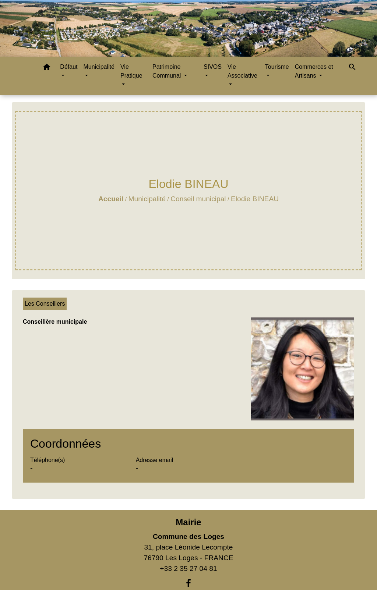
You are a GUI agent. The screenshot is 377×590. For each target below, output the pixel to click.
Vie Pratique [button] (131, 71)
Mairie (188, 522)
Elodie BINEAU (255, 199)
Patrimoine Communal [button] (167, 71)
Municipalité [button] (98, 67)
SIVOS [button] (213, 67)
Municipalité (147, 199)
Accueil (110, 199)
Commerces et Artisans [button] (314, 71)
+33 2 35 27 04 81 (188, 568)
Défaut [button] (68, 67)
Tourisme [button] (277, 67)
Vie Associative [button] (242, 71)
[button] (46, 68)
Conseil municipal (198, 199)
